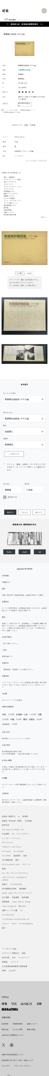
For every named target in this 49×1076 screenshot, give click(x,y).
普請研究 (16, 855)
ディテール (25, 864)
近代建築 (4, 897)
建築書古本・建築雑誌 (20, 24)
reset (29, 277)
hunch (13, 923)
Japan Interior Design (20, 901)
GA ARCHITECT (7, 915)
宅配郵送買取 (18, 1023)
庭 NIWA (21, 906)
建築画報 (21, 888)
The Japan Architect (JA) (12, 829)
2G (20, 910)
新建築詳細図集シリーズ (28, 110)
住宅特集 (27, 821)
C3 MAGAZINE (15, 884)
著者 (4, 425)
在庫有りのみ (10, 497)
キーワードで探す (9, 393)
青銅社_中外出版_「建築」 (11, 821)
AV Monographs (25, 923)
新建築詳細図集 (25, 70)
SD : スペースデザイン (19, 834)
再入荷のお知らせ (24, 104)
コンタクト (6, 1066)
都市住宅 (4, 825)
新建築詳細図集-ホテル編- (12, 112)
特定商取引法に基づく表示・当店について (18, 1060)
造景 (24, 855)
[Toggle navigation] (44, 10)
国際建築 (24, 897)
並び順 (27, 484)
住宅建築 (4, 834)
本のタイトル (8, 412)
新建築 (24, 816)
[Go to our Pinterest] (12, 1045)
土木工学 (11, 970)
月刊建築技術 (6, 860)
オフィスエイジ (6, 842)
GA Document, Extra (10, 864)
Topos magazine (8, 906)
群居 (3, 868)
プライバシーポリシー (22, 1066)
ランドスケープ (22, 957)
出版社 (5, 438)
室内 (16, 860)
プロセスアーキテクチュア (11, 847)
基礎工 (3, 884)
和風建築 (14, 897)
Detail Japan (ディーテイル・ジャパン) (16, 893)
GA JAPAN (5, 855)
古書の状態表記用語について (13, 1054)
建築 (2, 110)
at (18, 816)
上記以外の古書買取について (13, 1035)
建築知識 (4, 901)
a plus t (4, 923)
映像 (3, 970)
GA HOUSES (18, 851)
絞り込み (6, 484)
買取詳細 (5, 1029)
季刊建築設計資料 (8, 888)
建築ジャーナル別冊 (8, 910)
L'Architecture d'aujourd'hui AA (14, 919)
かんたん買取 (18, 1029)
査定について (32, 1023)
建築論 (3, 962)
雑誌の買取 (31, 1029)
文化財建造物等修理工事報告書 (13, 966)
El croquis (5, 851)
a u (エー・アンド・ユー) (10, 838)
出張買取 (5, 1023)
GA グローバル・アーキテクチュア (14, 873)
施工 (3, 928)
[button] (10, 512)
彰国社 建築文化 (8, 816)
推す (20, 277)
